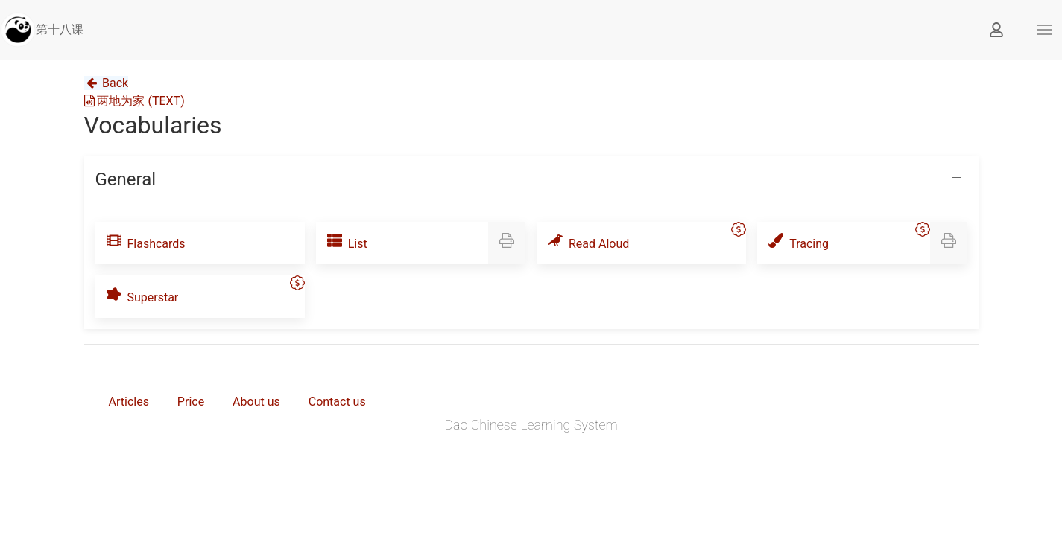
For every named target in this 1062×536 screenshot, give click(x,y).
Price (190, 402)
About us (256, 402)
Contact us (337, 402)
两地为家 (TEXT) (134, 101)
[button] (1044, 30)
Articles (129, 402)
